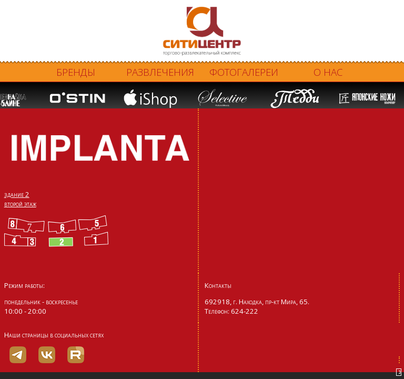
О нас (328, 71)
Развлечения (160, 71)
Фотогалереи (243, 71)
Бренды (75, 71)
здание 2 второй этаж (20, 199)
